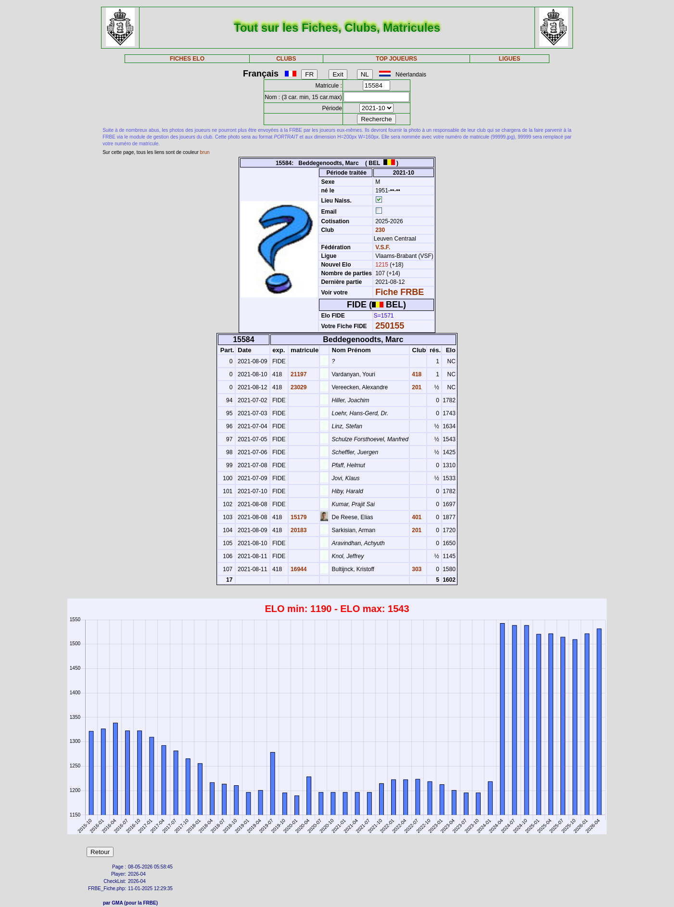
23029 (298, 387)
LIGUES (510, 58)
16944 (298, 569)
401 (415, 517)
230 (379, 230)
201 (415, 387)
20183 (298, 530)
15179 (298, 517)
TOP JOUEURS (396, 58)
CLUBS (286, 58)
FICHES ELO (187, 58)
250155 (389, 326)
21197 (298, 374)
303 (415, 569)
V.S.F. (382, 247)
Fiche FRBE (399, 292)
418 (415, 374)
